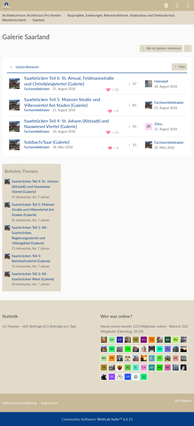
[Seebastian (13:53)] (129, 339)
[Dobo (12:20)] (121, 376)
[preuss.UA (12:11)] (137, 376)
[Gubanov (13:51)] (145, 339)
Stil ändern (183, 400)
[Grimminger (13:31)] (185, 348)
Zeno (158, 124)
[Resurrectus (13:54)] (105, 339)
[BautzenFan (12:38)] (177, 367)
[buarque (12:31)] (185, 367)
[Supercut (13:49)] (161, 339)
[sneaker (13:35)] (161, 348)
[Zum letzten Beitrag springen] (148, 83)
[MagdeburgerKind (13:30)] (105, 358)
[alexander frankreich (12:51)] (153, 367)
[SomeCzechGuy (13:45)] (113, 348)
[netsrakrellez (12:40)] (169, 367)
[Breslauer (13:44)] (121, 348)
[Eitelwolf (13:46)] (185, 339)
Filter (179, 67)
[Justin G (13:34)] (169, 348)
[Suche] (166, 5)
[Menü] (188, 5)
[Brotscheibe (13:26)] (129, 358)
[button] (188, 48)
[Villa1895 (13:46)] (105, 348)
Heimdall (161, 81)
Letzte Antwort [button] (27, 67)
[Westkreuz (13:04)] (121, 367)
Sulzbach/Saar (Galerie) (46, 142)
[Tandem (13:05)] (105, 367)
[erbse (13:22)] (145, 358)
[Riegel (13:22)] (153, 358)
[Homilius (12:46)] (161, 367)
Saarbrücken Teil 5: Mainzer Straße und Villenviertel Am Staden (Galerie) (62, 102)
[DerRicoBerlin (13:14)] (177, 358)
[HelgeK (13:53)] (137, 339)
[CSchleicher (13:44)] (129, 348)
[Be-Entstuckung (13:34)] (177, 348)
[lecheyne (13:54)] (121, 339)
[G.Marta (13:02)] (137, 367)
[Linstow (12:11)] (145, 376)
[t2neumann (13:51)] (153, 339)
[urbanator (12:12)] (129, 376)
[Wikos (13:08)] (185, 358)
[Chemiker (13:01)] (145, 367)
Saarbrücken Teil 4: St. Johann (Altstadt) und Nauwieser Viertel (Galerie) (66, 123)
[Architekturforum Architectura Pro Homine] (6, 5)
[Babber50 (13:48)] (169, 339)
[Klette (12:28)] (105, 376)
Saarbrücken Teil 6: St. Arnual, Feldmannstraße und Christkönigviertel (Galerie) (69, 80)
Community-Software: (97, 419)
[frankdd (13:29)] (113, 358)
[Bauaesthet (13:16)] (169, 358)
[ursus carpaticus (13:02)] (129, 367)
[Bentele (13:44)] (137, 348)
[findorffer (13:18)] (161, 358)
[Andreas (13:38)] (153, 348)
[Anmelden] (177, 5)
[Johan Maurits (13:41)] (145, 348)
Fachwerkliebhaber (37, 89)
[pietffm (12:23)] (113, 376)
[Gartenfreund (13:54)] (113, 339)
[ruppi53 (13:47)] (177, 339)
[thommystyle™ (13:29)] (121, 358)
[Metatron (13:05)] (113, 367)
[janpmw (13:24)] (137, 358)
